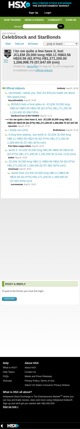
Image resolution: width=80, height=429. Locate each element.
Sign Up (33, 12)
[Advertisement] (40, 239)
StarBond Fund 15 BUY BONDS (25, 116)
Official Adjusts (44, 70)
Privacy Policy (32, 380)
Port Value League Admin (19, 146)
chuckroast (13, 169)
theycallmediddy (15, 100)
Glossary (7, 380)
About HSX (30, 367)
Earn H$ (71, 20)
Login (47, 12)
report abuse (6, 61)
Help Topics (9, 372)
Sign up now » (10, 407)
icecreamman (17, 184)
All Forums (33, 44)
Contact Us (30, 372)
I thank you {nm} (18, 130)
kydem (11, 158)
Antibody (61, 88)
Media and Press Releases (38, 376)
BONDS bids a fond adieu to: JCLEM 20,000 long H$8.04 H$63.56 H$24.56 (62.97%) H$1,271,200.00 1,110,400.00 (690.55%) (41, 108)
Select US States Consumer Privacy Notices (47, 385)
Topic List (19, 44)
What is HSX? (10, 367)
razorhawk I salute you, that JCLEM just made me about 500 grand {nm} (41, 94)
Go (60, 26)
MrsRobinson (59, 130)
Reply (8, 44)
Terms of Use (47, 380)
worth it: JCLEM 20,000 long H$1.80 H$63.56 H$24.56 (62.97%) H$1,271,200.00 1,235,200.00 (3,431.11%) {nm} (41, 152)
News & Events (34, 20)
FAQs (6, 376)
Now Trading (12, 20)
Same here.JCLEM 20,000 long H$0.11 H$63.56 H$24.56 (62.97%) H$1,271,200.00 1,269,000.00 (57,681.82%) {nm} (39, 176)
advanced (17, 26)
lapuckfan (32, 66)
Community (55, 20)
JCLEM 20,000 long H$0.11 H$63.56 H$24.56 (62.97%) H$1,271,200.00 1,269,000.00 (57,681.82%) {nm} (41, 163)
